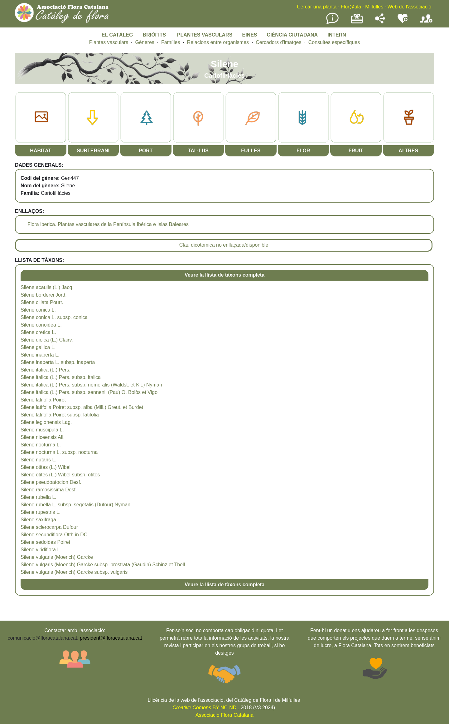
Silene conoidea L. (41, 324)
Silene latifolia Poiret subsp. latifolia (60, 414)
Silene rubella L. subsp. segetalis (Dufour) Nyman (75, 504)
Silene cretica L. (38, 332)
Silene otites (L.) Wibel (45, 467)
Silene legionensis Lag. (46, 422)
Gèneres (144, 42)
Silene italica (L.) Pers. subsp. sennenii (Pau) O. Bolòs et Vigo (89, 392)
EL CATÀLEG (117, 34)
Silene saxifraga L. (41, 519)
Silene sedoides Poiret (45, 542)
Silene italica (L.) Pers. (45, 369)
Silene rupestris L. (40, 512)
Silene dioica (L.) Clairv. (47, 339)
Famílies (170, 42)
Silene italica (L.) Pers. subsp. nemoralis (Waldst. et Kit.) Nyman (91, 384)
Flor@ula (351, 6)
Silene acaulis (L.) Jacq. (47, 287)
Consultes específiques (334, 42)
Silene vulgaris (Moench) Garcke (57, 557)
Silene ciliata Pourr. (42, 302)
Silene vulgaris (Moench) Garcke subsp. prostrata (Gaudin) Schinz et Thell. (103, 564)
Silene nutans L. (38, 459)
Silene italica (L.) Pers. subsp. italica (61, 377)
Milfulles (374, 6)
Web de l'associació (409, 6)
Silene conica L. (38, 309)
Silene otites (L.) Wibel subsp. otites (60, 474)
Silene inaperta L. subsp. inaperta (58, 362)
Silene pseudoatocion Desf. (51, 482)
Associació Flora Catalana (224, 715)
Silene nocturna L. (41, 444)
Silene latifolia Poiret (43, 399)
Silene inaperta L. (40, 354)
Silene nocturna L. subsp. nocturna (59, 452)
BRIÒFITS (155, 34)
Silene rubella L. (38, 497)
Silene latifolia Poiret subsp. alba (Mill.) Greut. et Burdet (82, 407)
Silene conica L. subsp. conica (54, 317)
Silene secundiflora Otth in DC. (55, 534)
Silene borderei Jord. (44, 295)
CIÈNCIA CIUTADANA (292, 34)
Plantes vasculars (108, 42)
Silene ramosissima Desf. (49, 489)
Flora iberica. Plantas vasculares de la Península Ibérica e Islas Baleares (108, 224)
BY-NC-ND (205, 707)
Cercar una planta (316, 6)
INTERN (336, 34)
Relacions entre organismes (218, 42)
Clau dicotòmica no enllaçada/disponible (223, 245)
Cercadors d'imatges (278, 42)
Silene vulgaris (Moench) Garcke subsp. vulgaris (74, 572)
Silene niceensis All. (43, 437)
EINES (249, 34)
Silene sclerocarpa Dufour (49, 527)
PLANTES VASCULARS (205, 34)
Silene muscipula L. (42, 429)
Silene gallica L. (38, 347)
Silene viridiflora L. (41, 549)
